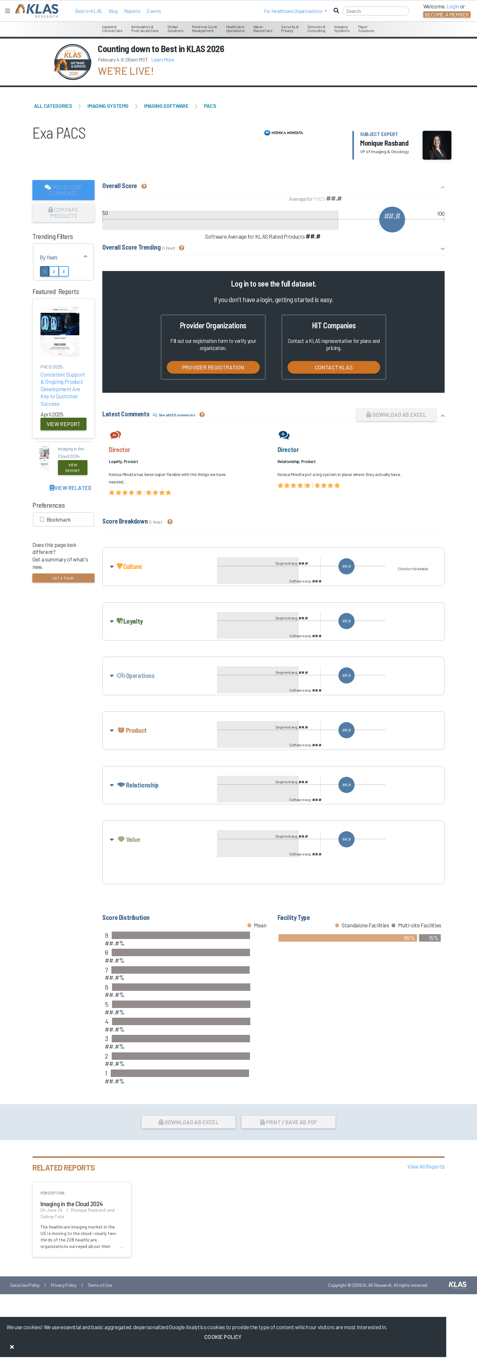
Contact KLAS (334, 367)
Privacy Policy (63, 1310)
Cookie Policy (223, 1336)
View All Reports (426, 1191)
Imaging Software (166, 106)
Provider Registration (213, 367)
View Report (64, 424)
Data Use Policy (25, 1310)
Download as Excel (396, 414)
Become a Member (447, 14)
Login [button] (453, 6)
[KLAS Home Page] (35, 11)
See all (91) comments (174, 415)
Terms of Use (100, 1310)
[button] (295, 11)
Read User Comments (64, 190)
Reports (132, 11)
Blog (113, 11)
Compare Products (63, 212)
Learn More (162, 59)
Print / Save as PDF (288, 1147)
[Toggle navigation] (7, 11)
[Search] (376, 11)
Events (154, 11)
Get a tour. (63, 578)
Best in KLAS (88, 11)
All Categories (53, 106)
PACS (210, 106)
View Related (70, 487)
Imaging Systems (108, 106)
